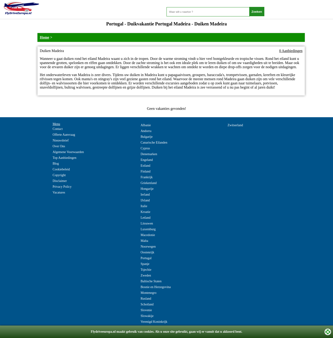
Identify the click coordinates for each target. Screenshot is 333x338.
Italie (144, 206)
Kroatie (145, 212)
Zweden (146, 275)
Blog (55, 163)
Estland (145, 165)
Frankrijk (147, 177)
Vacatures (58, 192)
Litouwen (147, 223)
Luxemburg (148, 229)
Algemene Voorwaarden (68, 152)
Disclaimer (59, 181)
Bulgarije (147, 136)
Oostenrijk (147, 252)
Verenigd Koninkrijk (154, 321)
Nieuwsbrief (60, 140)
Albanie (146, 125)
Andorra (146, 131)
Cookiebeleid (61, 169)
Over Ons (58, 146)
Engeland (147, 160)
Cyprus (145, 148)
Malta (144, 241)
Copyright (59, 175)
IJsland (145, 200)
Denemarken (149, 154)
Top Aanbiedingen (64, 158)
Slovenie (146, 310)
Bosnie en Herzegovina (156, 287)
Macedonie (148, 235)
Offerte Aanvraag (63, 134)
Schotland (147, 304)
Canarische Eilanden (154, 142)
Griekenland (149, 183)
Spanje (145, 264)
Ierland (145, 194)
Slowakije (147, 316)
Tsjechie (146, 269)
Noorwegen (148, 246)
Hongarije (147, 189)
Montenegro (148, 293)
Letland (146, 217)
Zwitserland (235, 125)
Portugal (146, 258)
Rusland (146, 298)
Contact (57, 129)
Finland (146, 171)
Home (44, 37)
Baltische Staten (151, 281)
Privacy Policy (61, 186)
